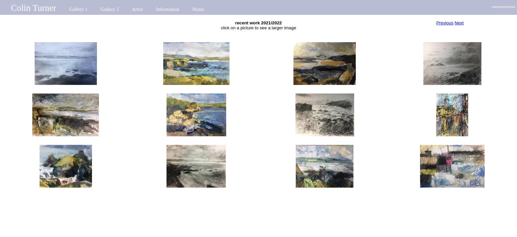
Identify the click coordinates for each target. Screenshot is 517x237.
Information (167, 9)
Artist (137, 9)
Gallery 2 (110, 9)
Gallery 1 (78, 9)
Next (459, 22)
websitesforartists (503, 7)
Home (198, 9)
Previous (444, 22)
